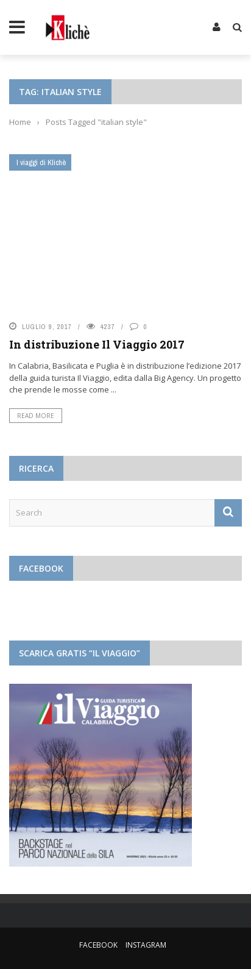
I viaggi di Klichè (41, 162)
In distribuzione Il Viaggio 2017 (97, 344)
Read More (35, 415)
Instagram (145, 945)
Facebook (98, 945)
